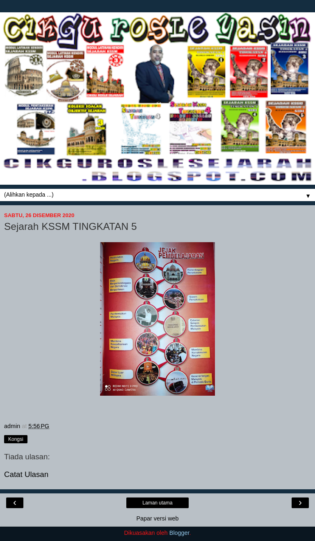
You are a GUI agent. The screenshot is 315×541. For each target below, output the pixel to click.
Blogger (179, 533)
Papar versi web (157, 518)
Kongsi (15, 439)
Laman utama (157, 503)
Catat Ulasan (26, 474)
